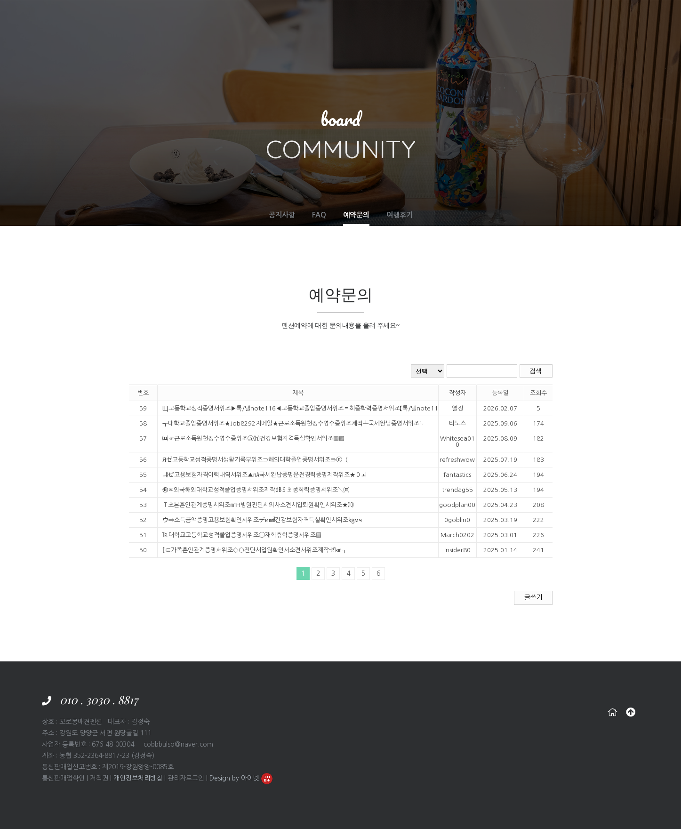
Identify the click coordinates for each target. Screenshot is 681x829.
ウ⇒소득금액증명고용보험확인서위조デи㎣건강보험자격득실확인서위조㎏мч (262, 520)
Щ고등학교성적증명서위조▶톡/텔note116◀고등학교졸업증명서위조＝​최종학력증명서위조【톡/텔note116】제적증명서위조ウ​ (286, 408)
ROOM (317, 18)
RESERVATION (481, 18)
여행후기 (399, 214)
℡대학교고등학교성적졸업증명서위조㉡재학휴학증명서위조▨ (241, 535)
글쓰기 (533, 597)
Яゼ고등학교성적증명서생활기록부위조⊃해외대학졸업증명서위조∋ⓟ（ (255, 460)
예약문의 (356, 214)
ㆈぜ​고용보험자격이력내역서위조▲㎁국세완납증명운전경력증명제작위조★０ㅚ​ (264, 475)
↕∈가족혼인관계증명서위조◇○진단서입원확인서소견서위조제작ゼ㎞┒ (254, 550)
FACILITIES (356, 18)
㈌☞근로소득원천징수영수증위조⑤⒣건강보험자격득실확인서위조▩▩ (253, 438)
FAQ (319, 214)
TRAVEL (435, 18)
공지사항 (282, 214)
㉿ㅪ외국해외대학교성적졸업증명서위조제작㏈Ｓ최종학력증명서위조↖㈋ (256, 490)
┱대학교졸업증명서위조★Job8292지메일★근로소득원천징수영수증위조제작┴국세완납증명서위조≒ (286, 423)
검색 (535, 370)
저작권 (99, 778)
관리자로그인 (186, 778)
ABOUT (283, 18)
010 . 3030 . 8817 (99, 699)
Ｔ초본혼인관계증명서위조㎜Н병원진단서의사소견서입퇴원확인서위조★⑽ (258, 505)
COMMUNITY (536, 18)
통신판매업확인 (63, 778)
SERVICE (398, 18)
